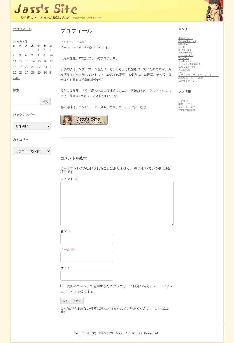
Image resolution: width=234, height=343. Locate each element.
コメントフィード (187, 106)
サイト (65, 267)
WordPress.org (186, 109)
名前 (65, 231)
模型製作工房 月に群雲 (190, 78)
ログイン (183, 100)
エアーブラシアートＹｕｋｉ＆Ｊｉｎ (198, 75)
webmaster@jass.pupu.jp (91, 47)
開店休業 (183, 44)
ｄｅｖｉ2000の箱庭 (189, 63)
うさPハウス (185, 61)
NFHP (181, 46)
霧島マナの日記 (186, 80)
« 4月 (16, 78)
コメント (69, 178)
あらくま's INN (186, 66)
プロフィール (22, 29)
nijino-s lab (184, 49)
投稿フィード (185, 103)
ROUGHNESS (185, 52)
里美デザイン (185, 38)
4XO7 (181, 72)
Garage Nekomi (187, 41)
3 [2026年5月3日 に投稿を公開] (50, 50)
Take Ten (183, 58)
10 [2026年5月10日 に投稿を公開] (51, 55)
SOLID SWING (185, 55)
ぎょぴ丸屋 (184, 69)
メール (67, 249)
